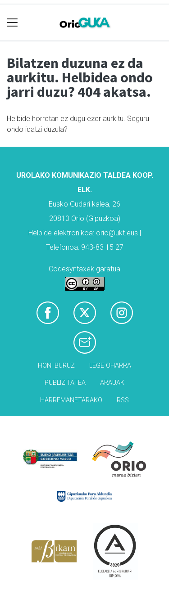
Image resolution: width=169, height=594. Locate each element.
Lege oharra (110, 365)
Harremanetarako (71, 400)
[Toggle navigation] (12, 23)
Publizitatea (65, 383)
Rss (123, 400)
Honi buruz (56, 365)
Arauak (112, 383)
